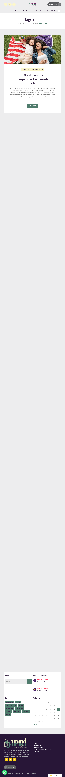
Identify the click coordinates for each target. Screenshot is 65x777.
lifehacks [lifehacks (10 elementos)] (19, 708)
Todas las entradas (30, 23)
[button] (4, 772)
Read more (32, 105)
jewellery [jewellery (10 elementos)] (9, 708)
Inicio (35, 743)
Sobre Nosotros (38, 745)
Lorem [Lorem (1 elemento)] (8, 711)
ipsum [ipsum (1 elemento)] (21, 705)
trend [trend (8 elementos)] (8, 714)
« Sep (36, 724)
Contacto (36, 751)
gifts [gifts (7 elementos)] (18, 702)
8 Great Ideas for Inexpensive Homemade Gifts (32, 79)
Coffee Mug (42, 681)
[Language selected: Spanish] (55, 775)
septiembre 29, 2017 (37, 69)
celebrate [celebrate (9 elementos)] (9, 702)
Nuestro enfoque (38, 747)
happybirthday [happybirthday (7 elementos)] (11, 705)
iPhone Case (43, 690)
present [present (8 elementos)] (26, 711)
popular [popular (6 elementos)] (17, 711)
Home (20, 23)
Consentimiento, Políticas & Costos (43, 749)
